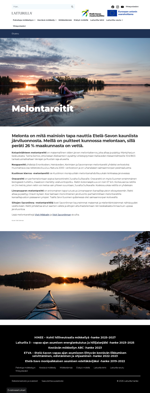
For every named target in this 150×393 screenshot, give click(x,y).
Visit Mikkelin (42, 214)
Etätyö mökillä (81, 20)
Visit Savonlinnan (61, 214)
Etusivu (15, 33)
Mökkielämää (65, 20)
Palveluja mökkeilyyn (24, 20)
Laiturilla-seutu (114, 20)
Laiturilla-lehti (97, 20)
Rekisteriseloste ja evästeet (25, 381)
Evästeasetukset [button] (17, 390)
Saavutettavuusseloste (52, 381)
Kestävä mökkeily (46, 20)
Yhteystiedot (132, 7)
